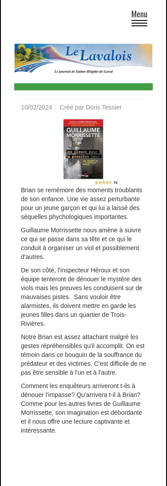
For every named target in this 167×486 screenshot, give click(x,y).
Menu (141, 19)
